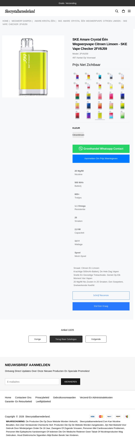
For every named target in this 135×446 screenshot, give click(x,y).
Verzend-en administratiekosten (96, 397)
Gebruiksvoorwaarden (64, 397)
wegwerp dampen (21, 21)
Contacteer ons (23, 397)
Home (5, 21)
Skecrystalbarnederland (37, 416)
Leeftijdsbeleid (43, 401)
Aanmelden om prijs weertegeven (101, 158)
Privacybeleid (42, 397)
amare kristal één (44, 21)
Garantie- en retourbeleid (18, 401)
